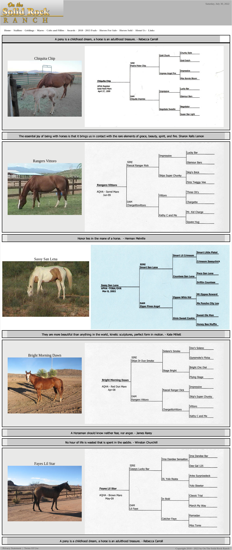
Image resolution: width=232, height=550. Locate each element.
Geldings (29, 30)
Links (151, 30)
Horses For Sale (108, 30)
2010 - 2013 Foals (87, 30)
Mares (40, 30)
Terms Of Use (31, 548)
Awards (71, 30)
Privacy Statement (12, 548)
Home (7, 30)
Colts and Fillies (55, 30)
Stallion (17, 30)
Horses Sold (125, 30)
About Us (140, 30)
